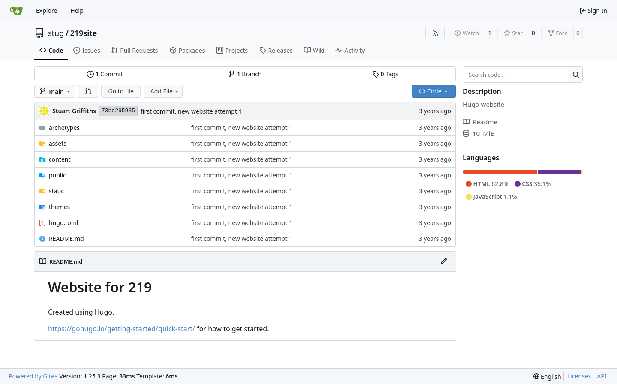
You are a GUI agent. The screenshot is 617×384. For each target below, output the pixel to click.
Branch (245, 74)
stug (56, 33)
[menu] (547, 376)
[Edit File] (444, 261)
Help (77, 10)
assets (57, 143)
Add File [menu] (165, 91)
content (60, 159)
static (56, 191)
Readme (480, 121)
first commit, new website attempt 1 (191, 111)
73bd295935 (118, 111)
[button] (88, 91)
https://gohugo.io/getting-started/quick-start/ (121, 328)
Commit (105, 74)
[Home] (16, 10)
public (57, 175)
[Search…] (576, 74)
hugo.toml (63, 223)
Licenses (579, 376)
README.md (66, 238)
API (601, 376)
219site (83, 33)
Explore (46, 10)
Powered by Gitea (33, 376)
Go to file (120, 91)
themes (59, 207)
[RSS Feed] (435, 33)
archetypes (64, 127)
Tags (385, 74)
